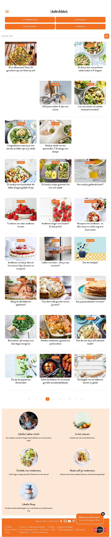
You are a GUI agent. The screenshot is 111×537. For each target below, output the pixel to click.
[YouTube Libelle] (69, 521)
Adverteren (24, 532)
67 (70, 399)
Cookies (51, 527)
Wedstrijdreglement (66, 529)
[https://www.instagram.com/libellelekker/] (65, 521)
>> (82, 399)
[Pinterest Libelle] (73, 521)
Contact (45, 529)
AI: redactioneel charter (29, 529)
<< (29, 399)
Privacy (22, 527)
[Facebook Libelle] (61, 521)
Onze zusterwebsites (40, 532)
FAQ (53, 529)
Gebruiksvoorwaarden (37, 527)
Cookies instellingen (65, 527)
